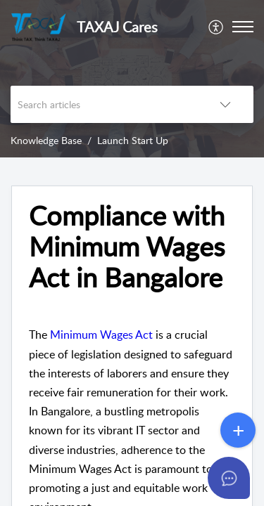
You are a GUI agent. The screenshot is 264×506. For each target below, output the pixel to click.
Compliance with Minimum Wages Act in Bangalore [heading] (127, 246)
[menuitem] (216, 27)
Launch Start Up (132, 140)
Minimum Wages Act (101, 334)
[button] (216, 27)
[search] (104, 104)
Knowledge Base (46, 140)
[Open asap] (236, 478)
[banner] (132, 78)
